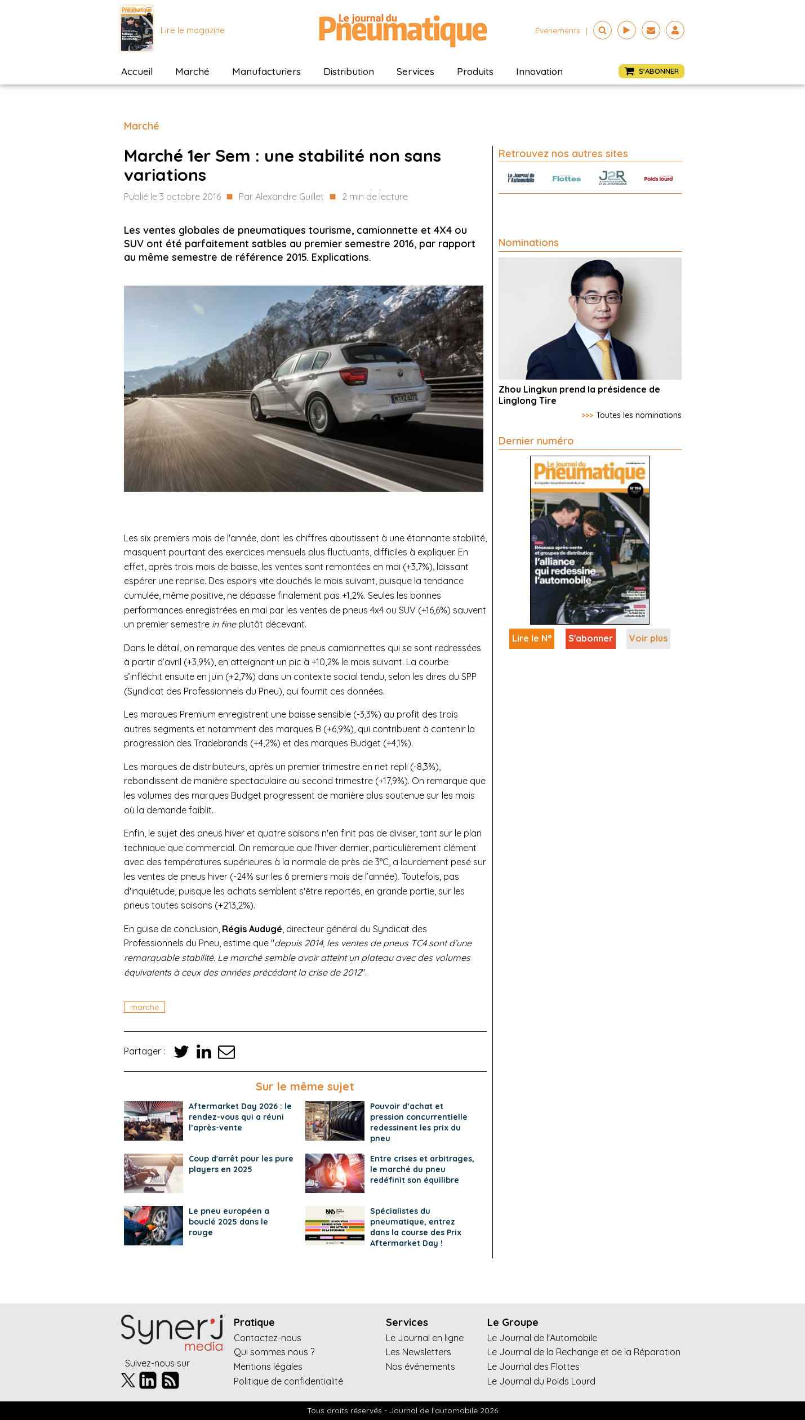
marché (144, 1007)
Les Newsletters (418, 1351)
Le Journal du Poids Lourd (541, 1381)
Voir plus (648, 638)
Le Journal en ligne (425, 1337)
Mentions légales (268, 1366)
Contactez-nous (267, 1337)
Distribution (348, 71)
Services (415, 71)
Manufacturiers (266, 71)
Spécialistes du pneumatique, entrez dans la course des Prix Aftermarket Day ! (415, 1227)
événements (557, 30)
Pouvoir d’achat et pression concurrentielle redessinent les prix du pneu (419, 1122)
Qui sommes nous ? (274, 1351)
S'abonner (590, 638)
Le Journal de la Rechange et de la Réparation (584, 1351)
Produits (475, 71)
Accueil (137, 71)
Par (281, 197)
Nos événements (420, 1366)
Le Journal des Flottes (533, 1366)
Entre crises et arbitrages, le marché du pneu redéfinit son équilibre (422, 1169)
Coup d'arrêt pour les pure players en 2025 (241, 1164)
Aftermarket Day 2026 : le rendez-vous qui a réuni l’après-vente (240, 1117)
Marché (192, 71)
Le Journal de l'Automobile (542, 1337)
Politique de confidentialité (288, 1381)
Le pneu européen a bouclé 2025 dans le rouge (229, 1222)
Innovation (539, 71)
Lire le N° (532, 638)
